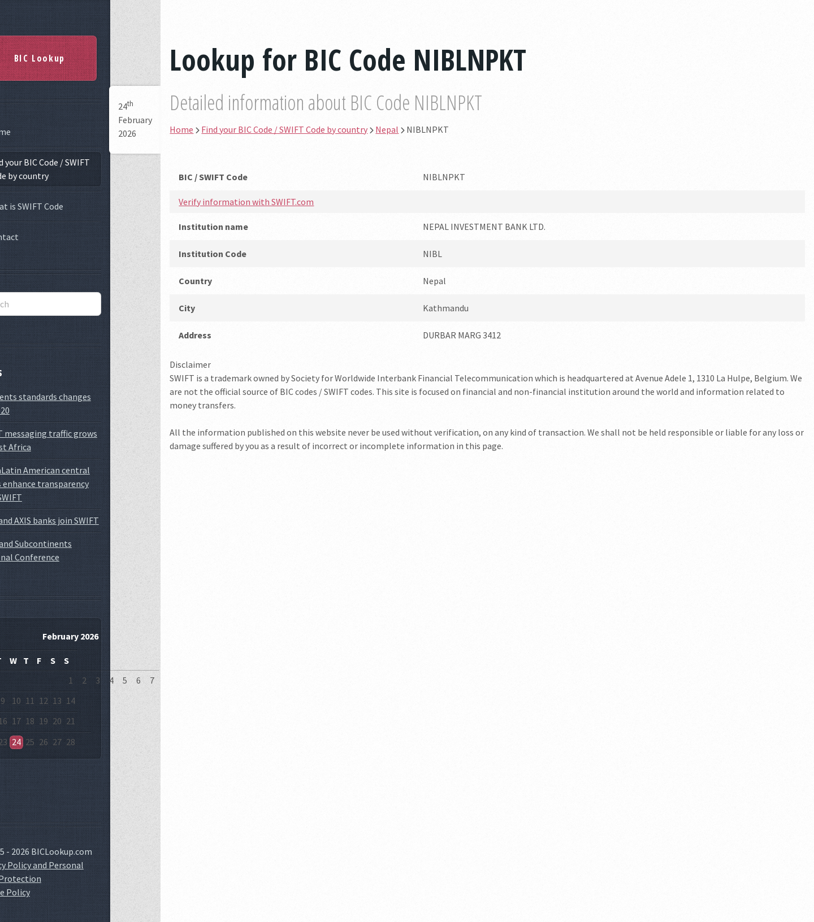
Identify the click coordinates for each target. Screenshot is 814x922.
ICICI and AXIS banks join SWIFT (69, 516)
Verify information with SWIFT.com (292, 201)
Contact (34, 232)
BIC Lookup (70, 54)
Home (30, 127)
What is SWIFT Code (56, 202)
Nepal (432, 129)
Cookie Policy (35, 888)
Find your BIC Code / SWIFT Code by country (69, 165)
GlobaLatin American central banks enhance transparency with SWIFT (65, 479)
